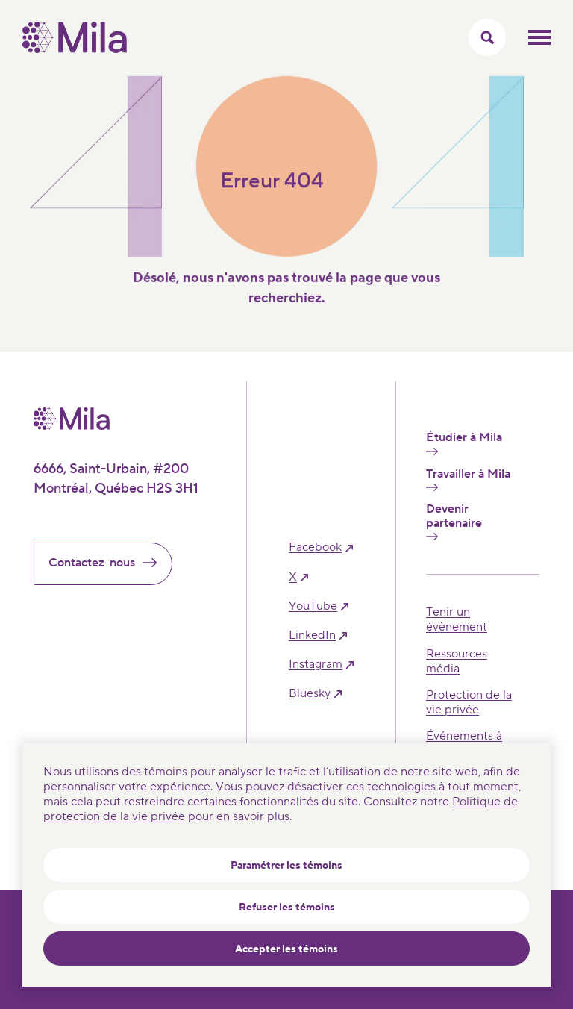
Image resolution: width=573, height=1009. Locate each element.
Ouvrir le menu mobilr (539, 37)
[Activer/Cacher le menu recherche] (487, 37)
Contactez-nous (108, 562)
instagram (315, 664)
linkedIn (312, 635)
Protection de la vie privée (469, 702)
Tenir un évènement (456, 619)
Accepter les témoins (286, 949)
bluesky (310, 694)
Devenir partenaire (454, 521)
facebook (315, 547)
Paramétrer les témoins (286, 865)
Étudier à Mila (464, 442)
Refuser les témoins (287, 907)
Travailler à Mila (468, 479)
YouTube (313, 606)
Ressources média (456, 661)
